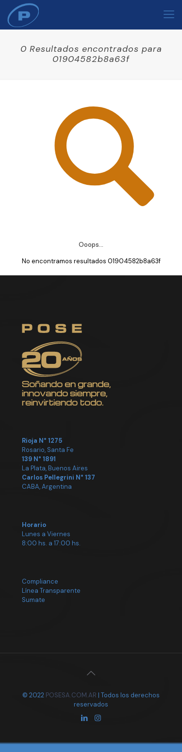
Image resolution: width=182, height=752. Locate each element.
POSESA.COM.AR (71, 695)
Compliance (40, 581)
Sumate (33, 600)
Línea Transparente (51, 591)
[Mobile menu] (169, 14)
